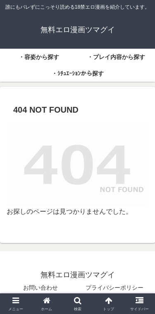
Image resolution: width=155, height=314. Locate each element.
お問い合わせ (40, 287)
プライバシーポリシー (114, 287)
